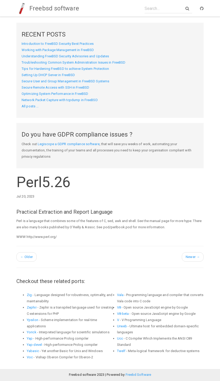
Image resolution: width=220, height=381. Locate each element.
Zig (29, 295)
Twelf (121, 351)
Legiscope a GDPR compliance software (69, 144)
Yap (30, 338)
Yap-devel (34, 345)
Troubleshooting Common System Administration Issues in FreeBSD (73, 62)
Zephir (32, 307)
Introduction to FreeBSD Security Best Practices (58, 44)
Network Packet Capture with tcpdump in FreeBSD (60, 100)
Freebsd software (47, 8)
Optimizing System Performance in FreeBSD (55, 94)
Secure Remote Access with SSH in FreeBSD (55, 87)
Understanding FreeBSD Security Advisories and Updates (65, 56)
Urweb (122, 326)
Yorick (31, 332)
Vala (120, 295)
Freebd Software (138, 375)
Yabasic (33, 351)
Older (26, 257)
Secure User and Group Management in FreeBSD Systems (65, 81)
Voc (30, 357)
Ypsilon (32, 320)
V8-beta (123, 314)
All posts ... (30, 106)
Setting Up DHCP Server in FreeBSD (48, 75)
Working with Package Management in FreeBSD (58, 50)
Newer (193, 257)
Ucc (120, 338)
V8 (119, 307)
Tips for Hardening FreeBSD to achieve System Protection (65, 69)
